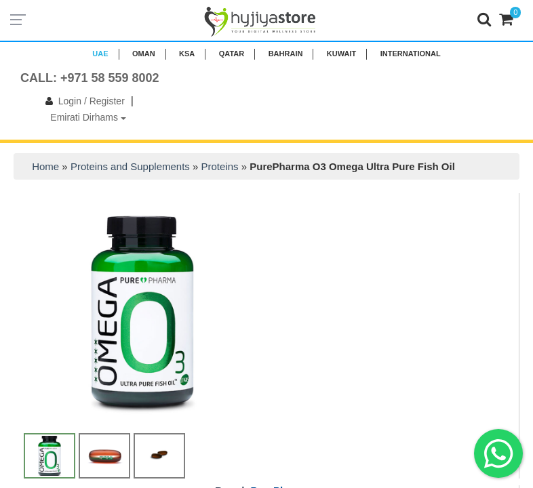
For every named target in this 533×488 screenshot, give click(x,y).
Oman (143, 53)
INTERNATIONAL (410, 53)
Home (45, 166)
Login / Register (82, 101)
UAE (100, 53)
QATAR (231, 53)
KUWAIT (341, 53)
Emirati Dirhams (87, 117)
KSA (187, 53)
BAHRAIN (286, 53)
